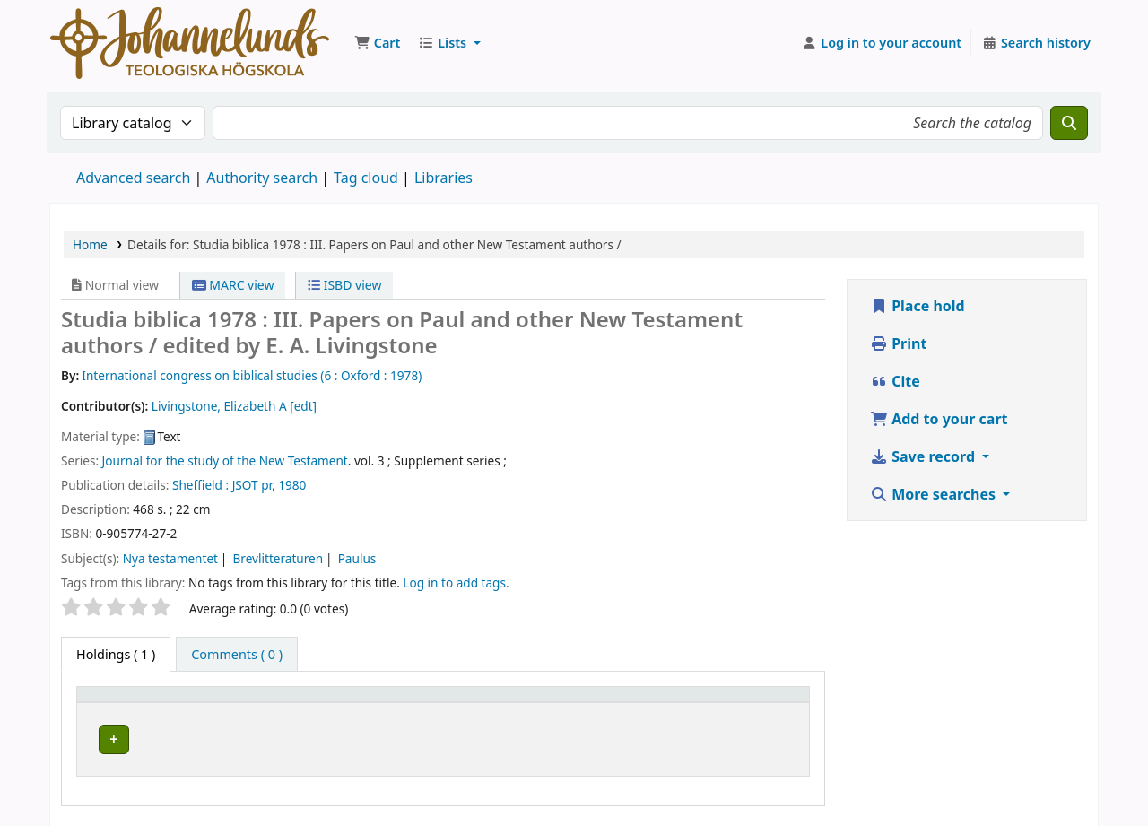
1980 (292, 484)
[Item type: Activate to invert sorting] (145, 703)
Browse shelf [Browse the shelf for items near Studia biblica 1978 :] (661, 736)
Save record (924, 456)
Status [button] (754, 702)
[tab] (237, 655)
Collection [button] (497, 702)
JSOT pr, (253, 484)
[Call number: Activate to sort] (647, 703)
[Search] (1069, 123)
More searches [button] (934, 494)
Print (898, 343)
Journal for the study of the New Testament (225, 460)
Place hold (917, 306)
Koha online (189, 43)
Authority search (261, 177)
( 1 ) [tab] (115, 654)
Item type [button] (115, 702)
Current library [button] (268, 702)
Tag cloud (366, 177)
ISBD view (344, 284)
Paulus (357, 558)
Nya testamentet (170, 558)
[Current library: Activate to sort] (335, 703)
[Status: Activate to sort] (767, 703)
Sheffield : (200, 484)
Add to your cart (939, 419)
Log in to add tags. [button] (456, 582)
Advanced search (133, 177)
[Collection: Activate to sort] (512, 703)
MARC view (233, 284)
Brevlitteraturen (277, 558)
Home (90, 244)
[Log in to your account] (882, 43)
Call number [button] (615, 702)
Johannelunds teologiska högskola (324, 736)
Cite (895, 381)
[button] (377, 43)
